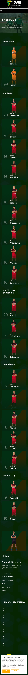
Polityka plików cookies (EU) (7, 667)
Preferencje (22, 671)
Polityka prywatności (17, 667)
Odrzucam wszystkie (15, 671)
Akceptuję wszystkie (6, 671)
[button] (1, 10)
